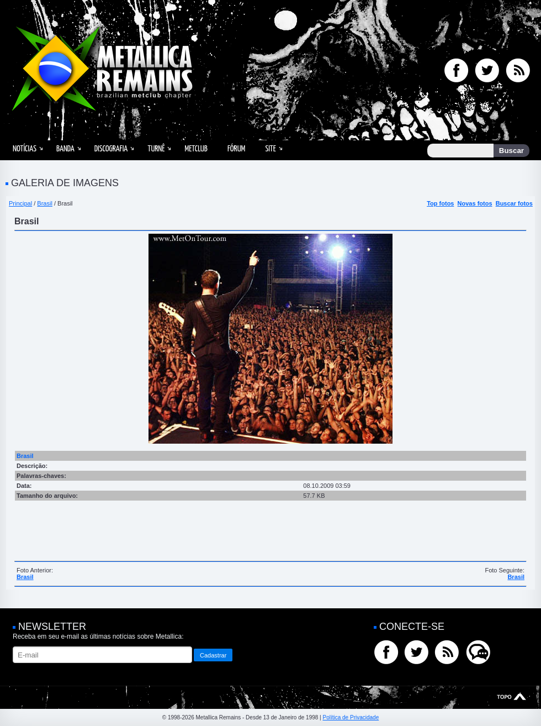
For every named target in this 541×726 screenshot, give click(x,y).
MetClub (195, 149)
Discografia (111, 149)
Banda (65, 149)
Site (270, 149)
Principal (20, 203)
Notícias (24, 149)
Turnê (156, 149)
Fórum (236, 149)
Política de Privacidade (350, 717)
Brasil (44, 203)
